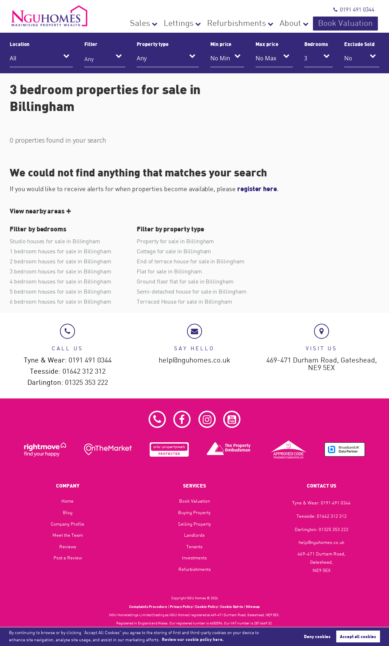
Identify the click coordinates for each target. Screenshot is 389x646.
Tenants (194, 546)
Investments (194, 558)
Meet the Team (67, 535)
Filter (91, 44)
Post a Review (67, 558)
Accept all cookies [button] (358, 636)
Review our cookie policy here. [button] (193, 639)
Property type (153, 44)
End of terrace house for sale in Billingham (190, 261)
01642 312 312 (84, 371)
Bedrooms (316, 44)
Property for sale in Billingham (175, 241)
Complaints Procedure (148, 606)
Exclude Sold (359, 44)
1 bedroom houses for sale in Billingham (60, 251)
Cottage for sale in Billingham (174, 251)
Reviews (67, 546)
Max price (267, 44)
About (311, 23)
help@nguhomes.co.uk (194, 360)
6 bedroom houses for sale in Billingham (60, 301)
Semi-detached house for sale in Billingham (192, 291)
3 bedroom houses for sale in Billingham (60, 271)
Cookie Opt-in (231, 606)
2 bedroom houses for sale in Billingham (60, 261)
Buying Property (194, 512)
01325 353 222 (86, 382)
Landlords (194, 535)
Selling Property (194, 524)
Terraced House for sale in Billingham (184, 301)
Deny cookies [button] (317, 636)
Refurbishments (269, 23)
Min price (221, 44)
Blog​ (67, 512)
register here (257, 189)
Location (20, 44)
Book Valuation (354, 23)
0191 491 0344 (353, 9)
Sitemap (253, 606)
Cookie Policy (206, 606)
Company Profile (67, 524)
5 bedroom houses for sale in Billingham (60, 291)
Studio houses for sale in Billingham (55, 241)
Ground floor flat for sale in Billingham (185, 281)
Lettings (225, 23)
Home (67, 501)
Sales (194, 23)
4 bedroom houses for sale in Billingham (60, 281)
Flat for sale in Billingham (169, 271)
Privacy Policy (181, 606)
